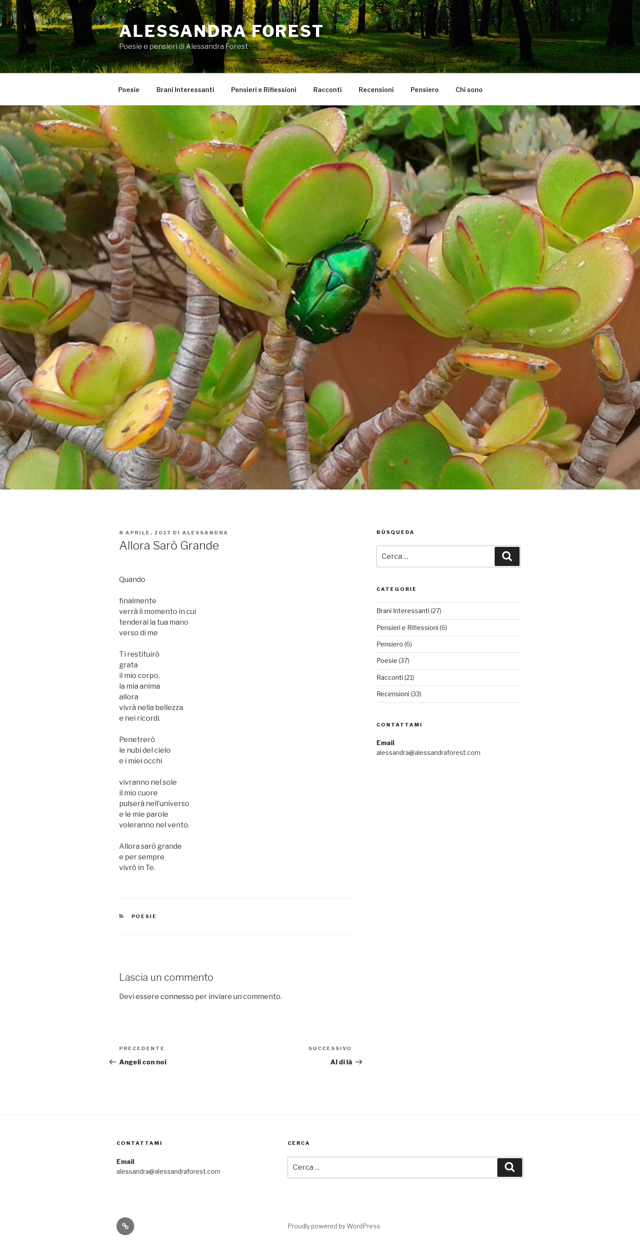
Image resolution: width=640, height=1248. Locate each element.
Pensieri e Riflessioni (263, 89)
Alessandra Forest (221, 31)
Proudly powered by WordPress (334, 1226)
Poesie (129, 89)
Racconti (327, 89)
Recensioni (376, 89)
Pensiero (425, 89)
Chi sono (469, 89)
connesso (177, 996)
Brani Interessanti (185, 89)
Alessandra (205, 533)
